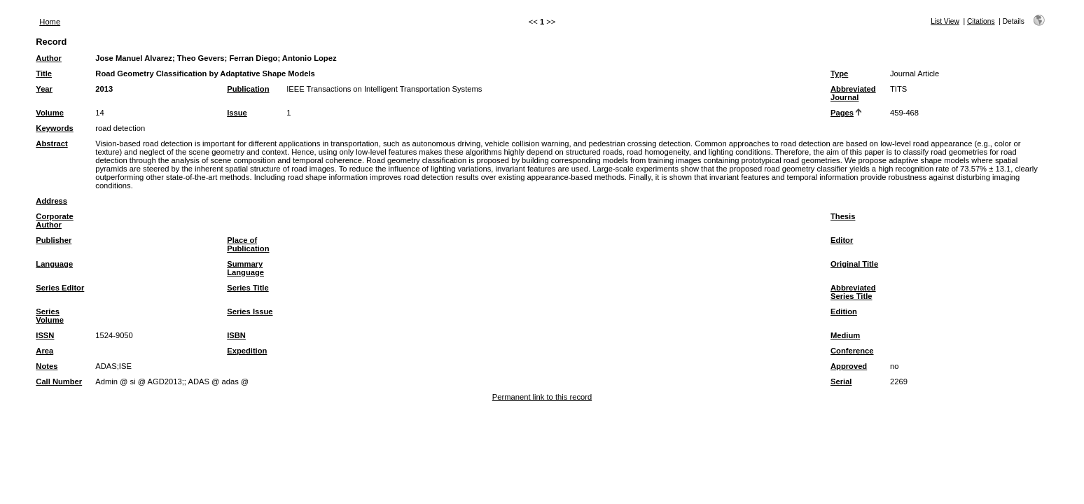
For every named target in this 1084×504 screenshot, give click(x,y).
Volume (50, 112)
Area (44, 350)
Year (44, 89)
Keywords (54, 128)
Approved (849, 366)
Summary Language (245, 268)
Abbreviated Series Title (853, 292)
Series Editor (60, 288)
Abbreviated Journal (853, 93)
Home (49, 22)
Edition (844, 311)
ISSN (45, 335)
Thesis (843, 216)
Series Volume (50, 315)
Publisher (53, 240)
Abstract (51, 143)
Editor (842, 240)
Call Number (59, 381)
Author (49, 58)
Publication (248, 89)
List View (945, 21)
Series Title (248, 288)
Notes (46, 366)
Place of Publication (248, 244)
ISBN (236, 335)
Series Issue (249, 311)
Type (839, 73)
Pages (842, 112)
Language (54, 264)
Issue (237, 112)
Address (51, 201)
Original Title (854, 264)
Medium (845, 335)
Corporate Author (54, 220)
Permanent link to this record (542, 397)
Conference (852, 350)
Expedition (247, 350)
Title (44, 73)
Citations (981, 21)
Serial (841, 381)
